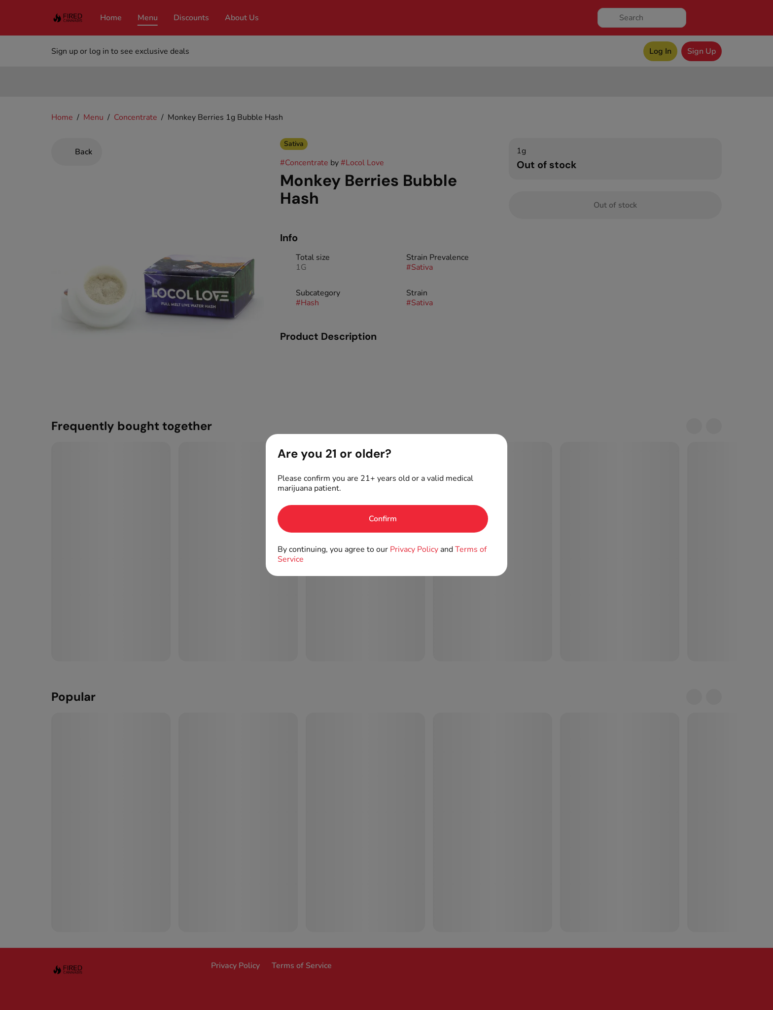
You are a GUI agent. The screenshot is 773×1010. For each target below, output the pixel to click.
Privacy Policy (414, 549)
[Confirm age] (383, 519)
